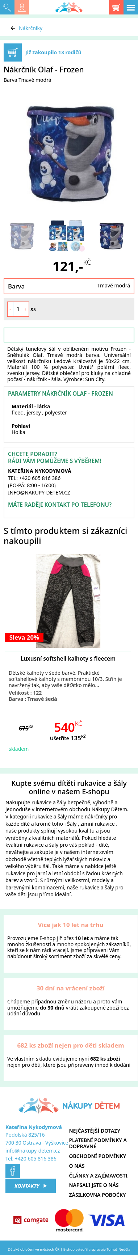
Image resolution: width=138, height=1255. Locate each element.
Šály (71, 823)
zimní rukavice (97, 823)
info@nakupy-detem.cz (32, 1150)
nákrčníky (96, 816)
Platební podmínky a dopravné (98, 1143)
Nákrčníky (30, 28)
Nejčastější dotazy (94, 1130)
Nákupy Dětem (109, 809)
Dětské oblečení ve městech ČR (34, 1249)
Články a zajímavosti (98, 1175)
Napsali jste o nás (94, 1185)
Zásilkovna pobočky (97, 1194)
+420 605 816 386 (36, 1158)
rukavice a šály (49, 802)
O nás (77, 1165)
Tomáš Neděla (118, 1249)
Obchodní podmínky (97, 1156)
